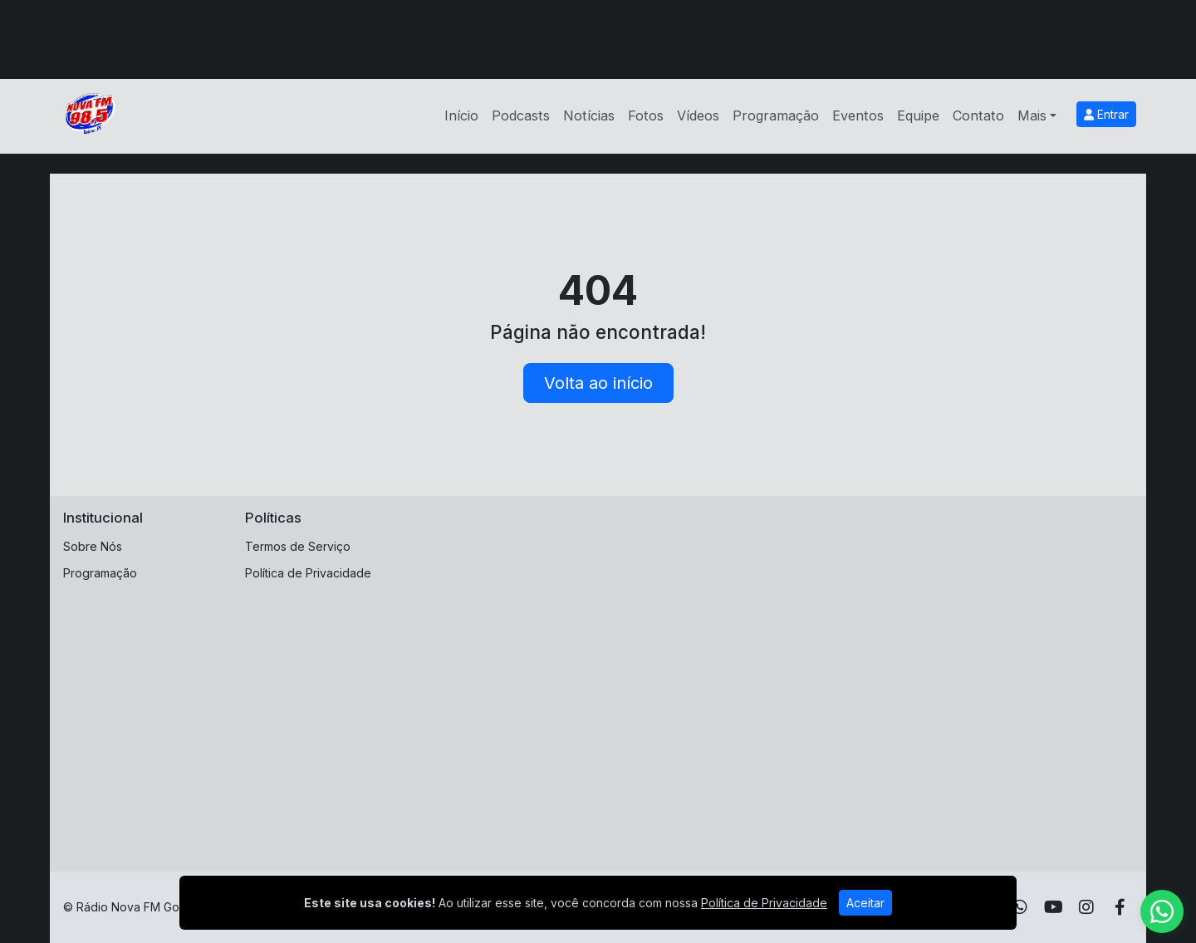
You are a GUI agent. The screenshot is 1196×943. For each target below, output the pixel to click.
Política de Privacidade (308, 573)
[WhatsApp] (1019, 907)
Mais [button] (1031, 115)
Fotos (646, 115)
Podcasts (521, 115)
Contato (978, 115)
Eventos (858, 115)
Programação (776, 115)
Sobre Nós (92, 546)
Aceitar (865, 903)
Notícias (589, 115)
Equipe (918, 115)
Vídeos (698, 115)
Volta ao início (598, 383)
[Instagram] (1086, 907)
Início (461, 115)
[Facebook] (1120, 907)
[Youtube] (1053, 907)
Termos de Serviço (297, 546)
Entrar (1106, 114)
